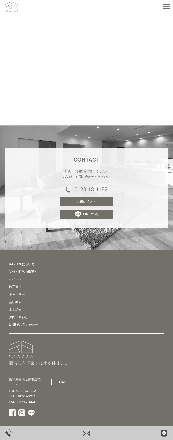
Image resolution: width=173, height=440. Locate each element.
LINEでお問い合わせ (23, 326)
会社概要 (15, 303)
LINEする (86, 216)
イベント (15, 280)
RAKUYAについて (21, 265)
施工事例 (15, 288)
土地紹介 (15, 311)
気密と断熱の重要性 (23, 273)
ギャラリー (17, 296)
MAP (62, 384)
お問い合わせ (86, 203)
